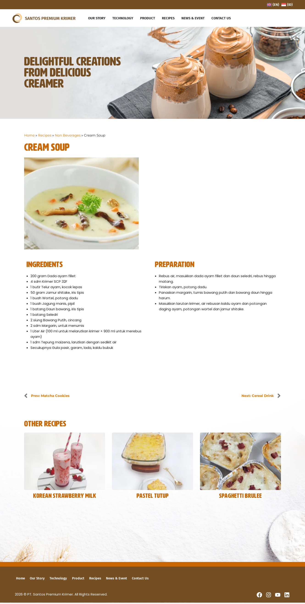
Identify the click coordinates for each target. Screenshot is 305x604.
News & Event (109, 580)
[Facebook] (259, 596)
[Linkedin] (287, 596)
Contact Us (132, 580)
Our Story (35, 580)
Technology (55, 580)
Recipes (44, 136)
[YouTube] (277, 596)
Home (29, 136)
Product (73, 580)
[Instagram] (268, 596)
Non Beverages (67, 136)
